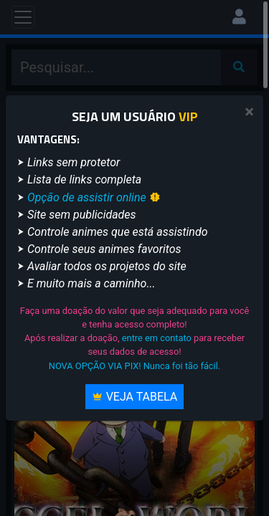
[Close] (249, 112)
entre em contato (157, 338)
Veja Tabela (135, 396)
